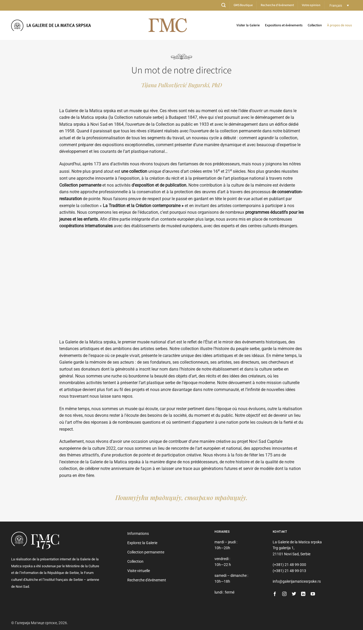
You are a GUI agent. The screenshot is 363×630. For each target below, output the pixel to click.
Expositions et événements (283, 25)
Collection (315, 25)
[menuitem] (339, 5)
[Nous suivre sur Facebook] (275, 594)
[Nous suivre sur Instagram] (284, 594)
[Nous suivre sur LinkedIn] (303, 594)
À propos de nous (339, 25)
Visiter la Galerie (248, 25)
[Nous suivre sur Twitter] (294, 594)
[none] (339, 5)
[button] (223, 5)
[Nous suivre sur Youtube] (313, 594)
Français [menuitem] (336, 5)
